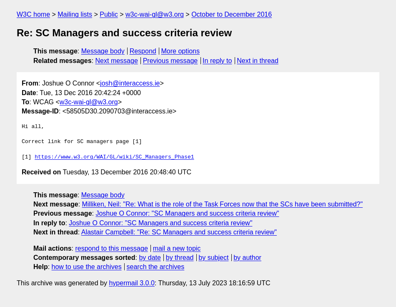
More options (180, 51)
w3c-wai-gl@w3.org (154, 14)
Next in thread (257, 60)
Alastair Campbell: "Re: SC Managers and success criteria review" (179, 232)
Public (109, 14)
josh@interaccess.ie (130, 83)
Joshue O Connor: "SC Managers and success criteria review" (187, 213)
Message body (103, 51)
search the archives (156, 266)
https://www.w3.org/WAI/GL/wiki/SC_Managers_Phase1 (114, 157)
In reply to (217, 60)
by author (247, 257)
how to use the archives (87, 266)
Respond (143, 51)
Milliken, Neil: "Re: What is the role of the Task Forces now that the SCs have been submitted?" (222, 204)
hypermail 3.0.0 (131, 283)
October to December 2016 (231, 14)
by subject (213, 257)
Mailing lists (75, 14)
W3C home (33, 14)
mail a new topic (177, 248)
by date (149, 257)
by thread (180, 257)
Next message (116, 60)
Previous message (170, 60)
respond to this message (111, 248)
